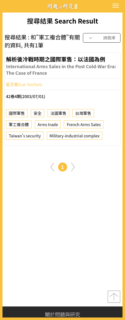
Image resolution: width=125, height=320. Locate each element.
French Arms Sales (84, 126)
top (114, 297)
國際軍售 (17, 115)
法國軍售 (58, 115)
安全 (38, 115)
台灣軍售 (83, 115)
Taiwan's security (25, 137)
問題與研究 (62, 6)
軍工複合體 (19, 126)
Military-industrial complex (75, 137)
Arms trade (48, 126)
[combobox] (101, 38)
